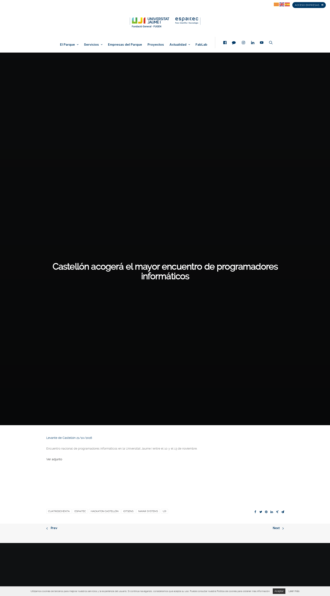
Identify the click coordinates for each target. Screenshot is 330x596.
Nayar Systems (148, 242)
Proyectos (156, 44)
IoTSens (128, 242)
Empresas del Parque (125, 44)
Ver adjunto (54, 190)
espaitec (80, 242)
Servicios (93, 44)
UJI (164, 242)
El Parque (69, 44)
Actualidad (179, 44)
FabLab (201, 44)
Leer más (294, 591)
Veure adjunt (55, 412)
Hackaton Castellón (104, 242)
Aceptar (279, 591)
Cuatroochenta (59, 242)
